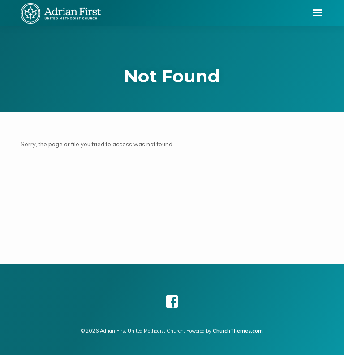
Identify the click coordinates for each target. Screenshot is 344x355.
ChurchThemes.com (238, 331)
